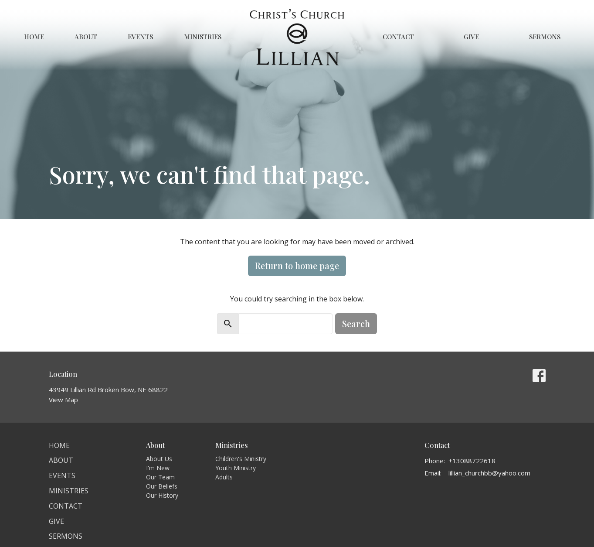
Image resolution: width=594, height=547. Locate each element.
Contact (398, 36)
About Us (159, 459)
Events (140, 36)
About (86, 36)
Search (356, 323)
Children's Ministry (240, 459)
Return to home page (297, 265)
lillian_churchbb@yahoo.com (489, 472)
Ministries (202, 36)
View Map (63, 399)
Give (471, 36)
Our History (162, 495)
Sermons (544, 36)
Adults (224, 477)
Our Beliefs (161, 486)
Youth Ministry (235, 468)
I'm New (158, 468)
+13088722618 (472, 460)
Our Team (160, 477)
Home (34, 36)
